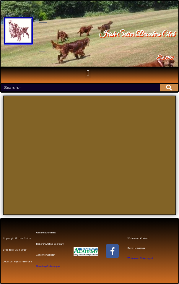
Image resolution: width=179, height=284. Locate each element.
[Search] (169, 87)
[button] (88, 72)
